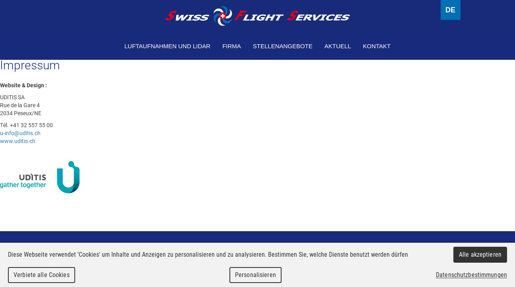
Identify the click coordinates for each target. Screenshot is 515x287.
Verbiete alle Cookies (42, 275)
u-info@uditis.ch (20, 133)
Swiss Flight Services (257, 16)
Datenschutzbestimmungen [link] (471, 275)
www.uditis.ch (17, 141)
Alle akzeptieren (480, 254)
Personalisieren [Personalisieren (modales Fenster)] (255, 275)
